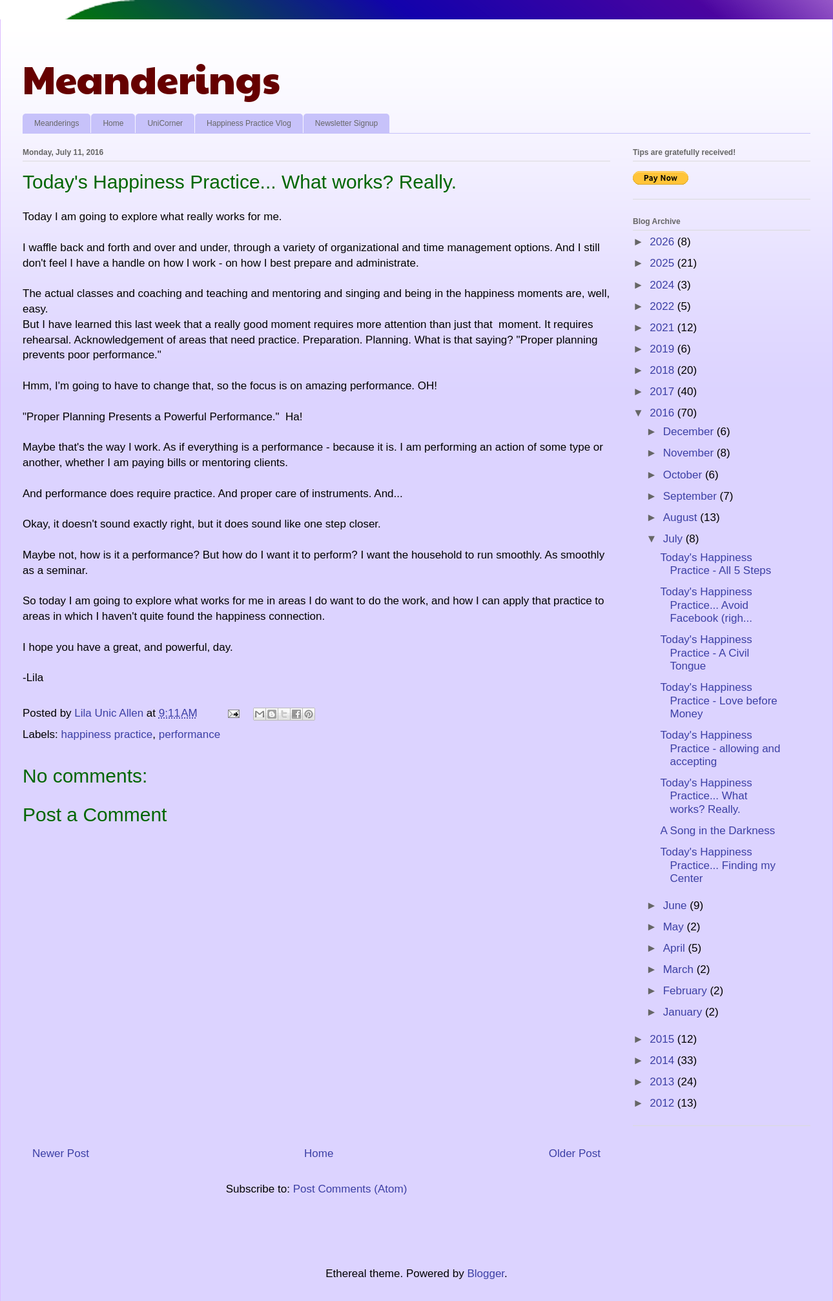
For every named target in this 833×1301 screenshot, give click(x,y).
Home (113, 123)
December (690, 431)
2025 (663, 263)
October (684, 475)
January (684, 1012)
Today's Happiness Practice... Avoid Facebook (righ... (706, 605)
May (675, 927)
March (680, 969)
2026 (663, 242)
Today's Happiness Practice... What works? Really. (706, 796)
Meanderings (151, 78)
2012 (663, 1103)
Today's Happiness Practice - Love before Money (718, 700)
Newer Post (60, 1153)
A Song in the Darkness (717, 831)
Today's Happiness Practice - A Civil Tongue (706, 652)
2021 (663, 328)
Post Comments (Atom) (350, 1189)
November (690, 453)
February (686, 991)
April (675, 948)
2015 (663, 1039)
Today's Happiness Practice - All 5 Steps (715, 564)
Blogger (485, 1273)
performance (189, 734)
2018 (663, 370)
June (676, 905)
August (682, 517)
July (674, 539)
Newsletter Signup (346, 123)
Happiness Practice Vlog (249, 123)
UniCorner (165, 123)
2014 (663, 1060)
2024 (663, 285)
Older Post (575, 1153)
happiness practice (107, 734)
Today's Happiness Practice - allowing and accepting (720, 748)
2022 (663, 306)
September (691, 496)
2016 (663, 413)
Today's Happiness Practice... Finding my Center (717, 865)
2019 (663, 349)
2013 (663, 1082)
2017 (663, 391)
